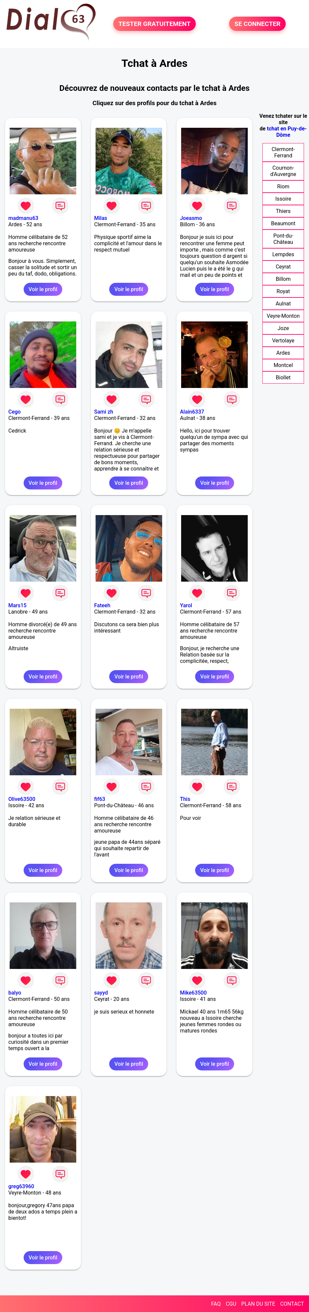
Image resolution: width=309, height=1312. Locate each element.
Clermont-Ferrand (283, 152)
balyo (14, 993)
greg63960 (21, 1186)
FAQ (216, 1304)
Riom (283, 186)
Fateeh (102, 605)
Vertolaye (283, 340)
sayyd (101, 993)
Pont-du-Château (283, 239)
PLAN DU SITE (258, 1304)
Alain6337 (192, 412)
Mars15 (17, 605)
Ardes (283, 353)
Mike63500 (193, 993)
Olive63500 (21, 799)
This (185, 799)
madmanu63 (23, 218)
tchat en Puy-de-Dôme (287, 131)
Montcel (283, 365)
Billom (283, 279)
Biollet (283, 377)
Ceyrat (283, 267)
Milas (100, 218)
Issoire (283, 199)
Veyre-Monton (283, 316)
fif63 (99, 799)
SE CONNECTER (257, 24)
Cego (14, 412)
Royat (283, 291)
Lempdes (283, 254)
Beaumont (283, 223)
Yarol (186, 605)
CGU (231, 1304)
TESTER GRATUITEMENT (155, 24)
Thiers (283, 211)
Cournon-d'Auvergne (283, 171)
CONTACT (292, 1304)
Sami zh (103, 412)
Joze (283, 328)
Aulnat (283, 303)
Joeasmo (191, 218)
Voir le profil (43, 289)
